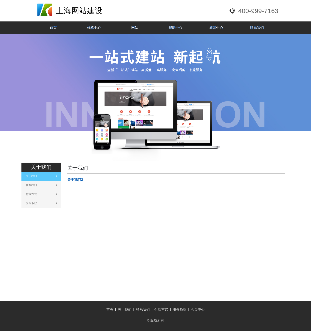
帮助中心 (175, 27)
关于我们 (41, 176)
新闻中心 (216, 27)
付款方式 (41, 194)
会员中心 (198, 309)
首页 (53, 27)
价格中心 (94, 27)
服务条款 (41, 203)
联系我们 (257, 27)
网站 (134, 27)
